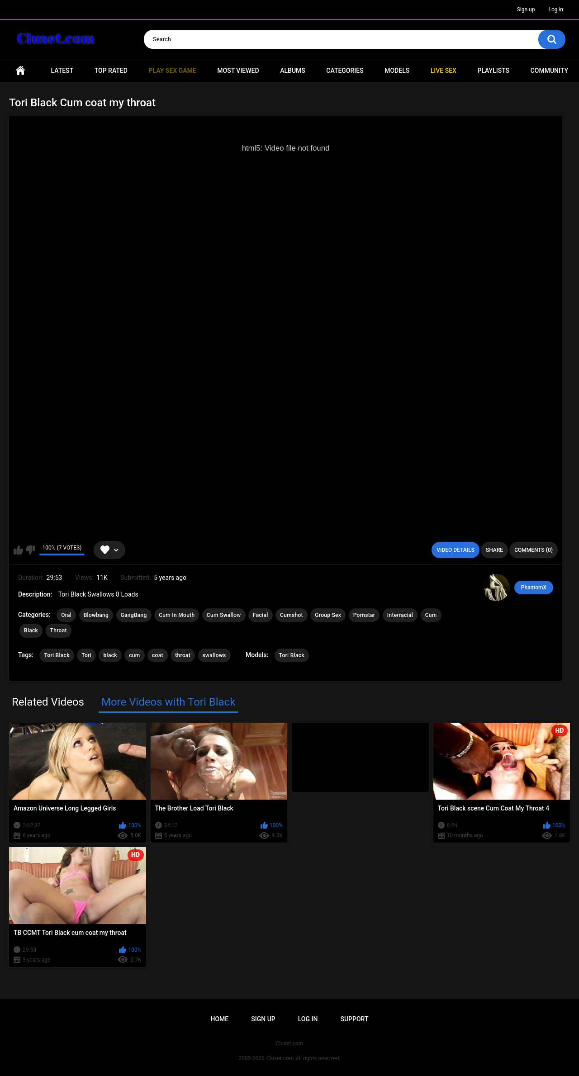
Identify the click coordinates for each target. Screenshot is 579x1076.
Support (354, 1019)
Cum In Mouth (177, 615)
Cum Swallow (224, 615)
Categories (344, 70)
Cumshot (291, 615)
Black (31, 630)
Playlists (493, 70)
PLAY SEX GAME (172, 70)
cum (134, 655)
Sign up (526, 9)
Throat (58, 630)
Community (549, 70)
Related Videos (48, 702)
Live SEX (443, 70)
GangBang (134, 615)
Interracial (400, 615)
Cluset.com (280, 1058)
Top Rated (111, 70)
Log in (555, 9)
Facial (260, 615)
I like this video (18, 550)
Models (396, 70)
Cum (431, 615)
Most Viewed (238, 70)
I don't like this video (30, 550)
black (110, 655)
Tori (86, 655)
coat (157, 655)
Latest (62, 70)
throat (182, 655)
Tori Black (56, 655)
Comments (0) (533, 550)
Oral (66, 615)
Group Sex (328, 615)
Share (494, 550)
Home (20, 70)
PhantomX (533, 587)
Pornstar (364, 615)
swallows (214, 655)
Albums (292, 70)
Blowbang (96, 615)
